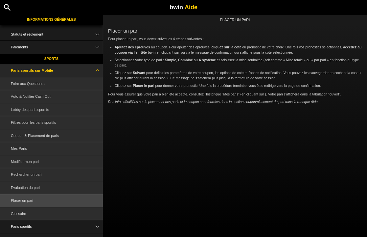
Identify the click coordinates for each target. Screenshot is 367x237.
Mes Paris (19, 148)
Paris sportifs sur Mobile (57, 70)
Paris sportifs (57, 226)
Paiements (57, 47)
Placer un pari (22, 200)
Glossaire (18, 214)
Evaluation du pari (25, 188)
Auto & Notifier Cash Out (30, 96)
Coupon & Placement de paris (35, 136)
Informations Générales (51, 19)
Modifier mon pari (25, 162)
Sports (51, 59)
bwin (183, 7)
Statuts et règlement (57, 34)
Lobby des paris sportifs (30, 110)
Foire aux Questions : (28, 84)
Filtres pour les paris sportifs (33, 122)
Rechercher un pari (26, 174)
